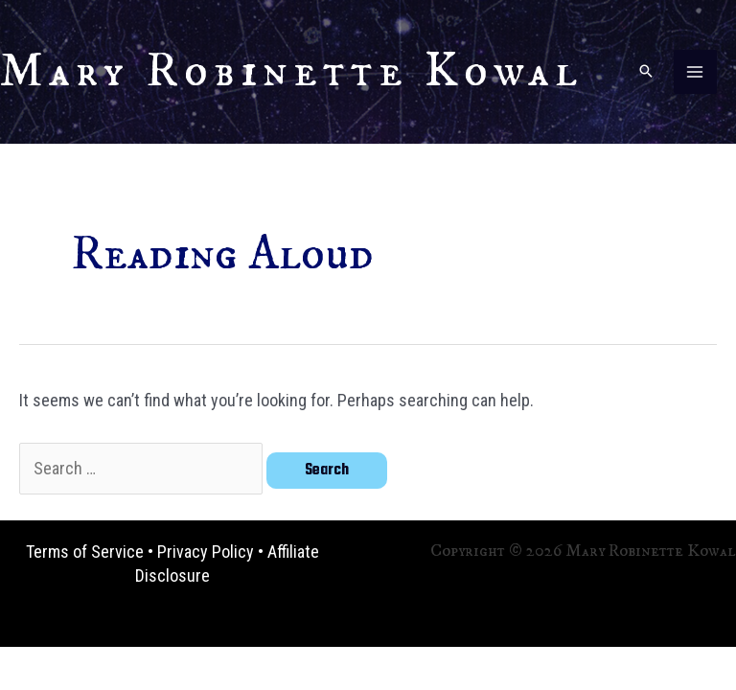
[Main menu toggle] (695, 71)
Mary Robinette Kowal (291, 71)
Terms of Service (85, 551)
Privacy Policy (205, 551)
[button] (646, 72)
